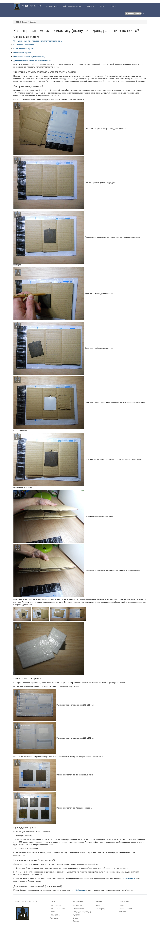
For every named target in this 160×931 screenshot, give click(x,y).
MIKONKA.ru (21, 22)
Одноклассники (125, 909)
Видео (102, 6)
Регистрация (101, 909)
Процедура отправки (22, 52)
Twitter (121, 905)
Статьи (33, 22)
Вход (98, 905)
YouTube (122, 912)
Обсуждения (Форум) (72, 6)
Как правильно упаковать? (24, 45)
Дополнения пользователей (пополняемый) (32, 60)
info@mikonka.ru (128, 878)
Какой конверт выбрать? (23, 49)
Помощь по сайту (57, 909)
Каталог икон (52, 6)
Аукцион (90, 6)
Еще (113, 6)
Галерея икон (78, 909)
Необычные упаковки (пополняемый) (29, 56)
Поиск (52, 912)
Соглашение (55, 905)
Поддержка (55, 915)
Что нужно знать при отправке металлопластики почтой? (37, 41)
